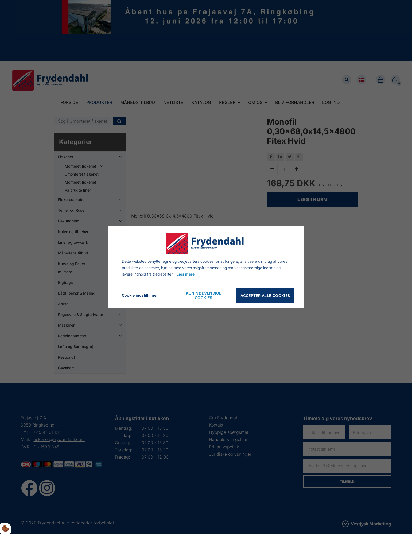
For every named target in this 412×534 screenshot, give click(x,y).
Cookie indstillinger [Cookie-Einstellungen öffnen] (140, 295)
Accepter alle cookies (265, 295)
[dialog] (206, 267)
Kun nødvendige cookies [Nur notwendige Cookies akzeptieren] (203, 295)
